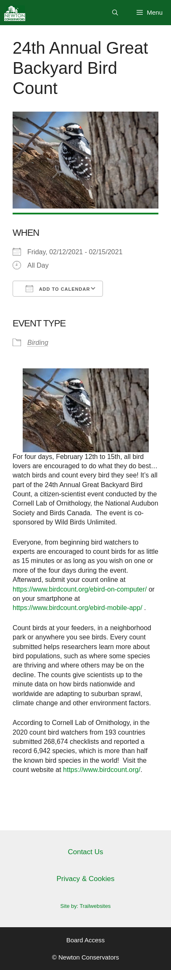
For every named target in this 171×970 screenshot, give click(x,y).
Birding (37, 342)
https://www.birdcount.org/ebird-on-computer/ (80, 589)
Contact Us (85, 852)
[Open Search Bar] (115, 12)
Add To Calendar (58, 288)
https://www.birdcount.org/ (101, 769)
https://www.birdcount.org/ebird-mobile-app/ (77, 607)
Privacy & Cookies (86, 879)
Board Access (85, 940)
